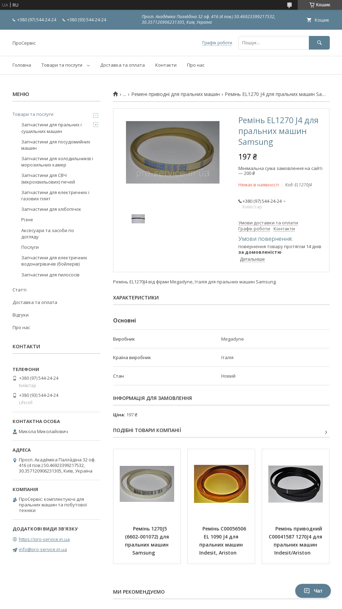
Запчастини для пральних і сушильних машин (51, 127)
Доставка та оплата (122, 65)
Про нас (196, 65)
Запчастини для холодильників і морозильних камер (57, 161)
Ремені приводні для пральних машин (175, 94)
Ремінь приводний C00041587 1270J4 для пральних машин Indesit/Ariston (296, 540)
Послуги (30, 247)
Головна (22, 65)
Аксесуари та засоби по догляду (47, 233)
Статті (20, 290)
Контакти (166, 65)
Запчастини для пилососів (50, 275)
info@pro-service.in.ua (43, 549)
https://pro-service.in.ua (44, 539)
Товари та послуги (62, 65)
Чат (313, 591)
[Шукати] (319, 43)
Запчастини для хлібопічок (51, 209)
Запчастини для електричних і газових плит (55, 195)
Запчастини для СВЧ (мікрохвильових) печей (48, 178)
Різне (27, 219)
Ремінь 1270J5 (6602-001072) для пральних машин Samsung (147, 540)
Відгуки (21, 315)
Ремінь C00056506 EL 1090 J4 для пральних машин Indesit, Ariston (223, 540)
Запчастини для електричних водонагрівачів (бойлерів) (54, 260)
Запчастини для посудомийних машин (55, 145)
